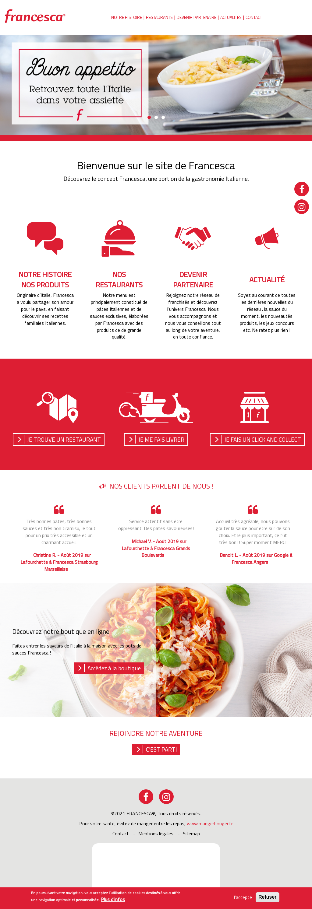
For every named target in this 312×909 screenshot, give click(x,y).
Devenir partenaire (196, 17)
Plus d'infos (113, 899)
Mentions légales (155, 833)
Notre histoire (126, 17)
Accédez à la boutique (114, 668)
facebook (146, 796)
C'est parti (161, 749)
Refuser (267, 897)
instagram (166, 796)
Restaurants (159, 17)
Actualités (231, 17)
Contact (254, 17)
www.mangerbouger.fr (210, 823)
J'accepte (242, 897)
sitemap (191, 833)
